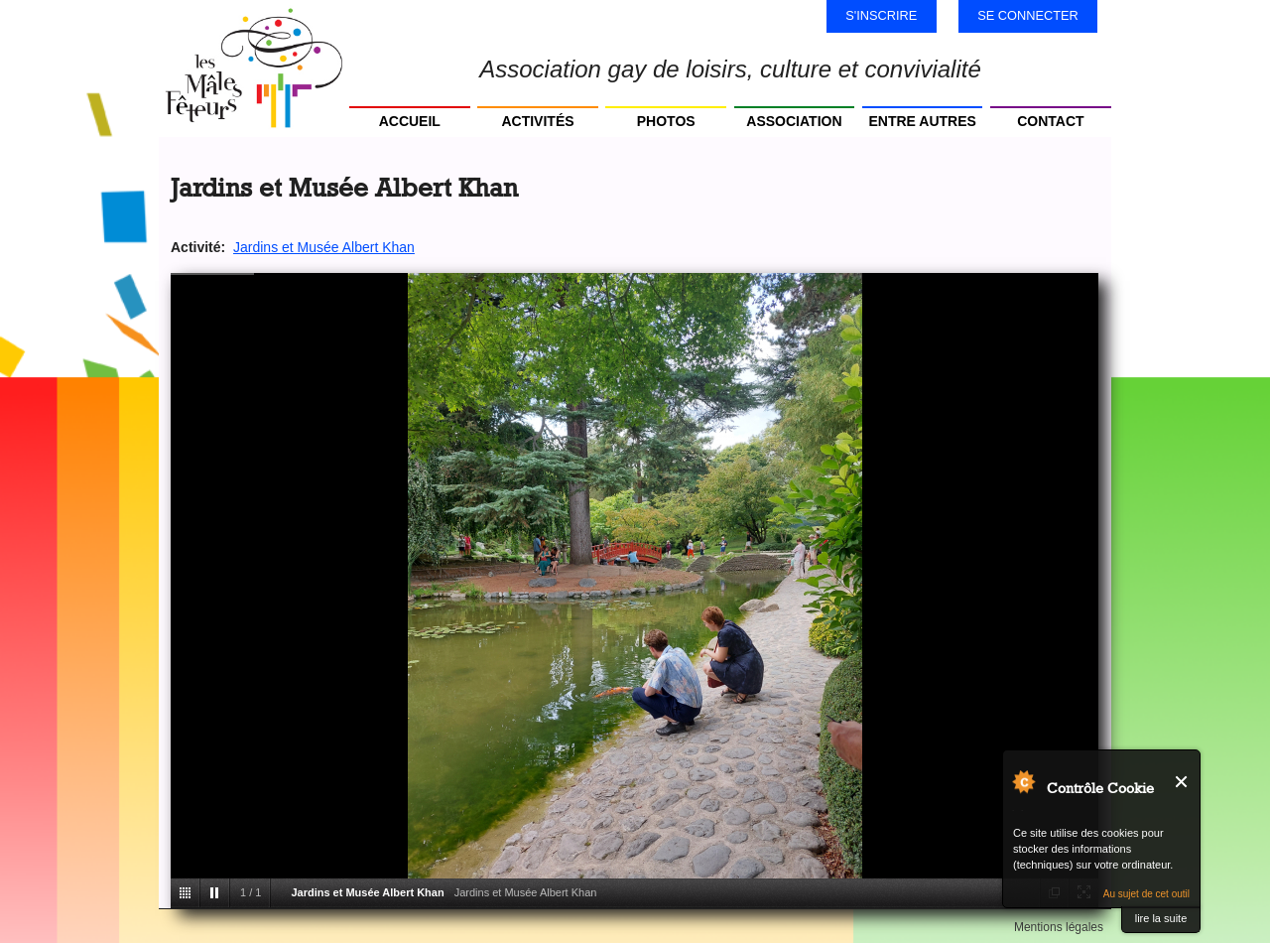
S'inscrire (881, 15)
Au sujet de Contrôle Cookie (1023, 781)
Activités (537, 121)
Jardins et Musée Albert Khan (324, 247)
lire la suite (1161, 918)
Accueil (410, 121)
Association (793, 121)
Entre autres (921, 121)
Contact (1050, 121)
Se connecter (1028, 15)
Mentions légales (1058, 927)
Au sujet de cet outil (1146, 893)
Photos (666, 121)
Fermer (1182, 781)
